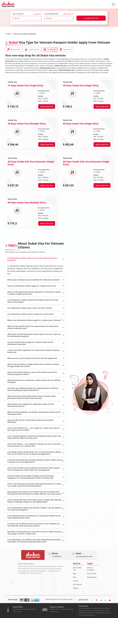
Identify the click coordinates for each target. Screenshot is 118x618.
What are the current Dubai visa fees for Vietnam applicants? (32, 358)
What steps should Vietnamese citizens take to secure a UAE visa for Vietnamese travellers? (33, 335)
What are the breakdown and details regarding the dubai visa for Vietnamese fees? (34, 413)
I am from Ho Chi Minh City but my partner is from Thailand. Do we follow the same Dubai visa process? (33, 524)
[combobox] (27, 18)
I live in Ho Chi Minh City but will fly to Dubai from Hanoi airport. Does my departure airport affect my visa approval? (33, 469)
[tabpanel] (59, 152)
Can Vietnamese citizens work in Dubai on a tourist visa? (30, 314)
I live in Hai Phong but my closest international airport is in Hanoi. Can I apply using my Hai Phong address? (34, 485)
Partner (75, 581)
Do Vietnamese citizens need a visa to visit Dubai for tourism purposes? (32, 259)
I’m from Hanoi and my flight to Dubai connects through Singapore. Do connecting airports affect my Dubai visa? (30, 477)
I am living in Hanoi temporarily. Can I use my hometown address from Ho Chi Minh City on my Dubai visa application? (34, 453)
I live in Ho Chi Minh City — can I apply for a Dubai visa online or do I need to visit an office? (33, 429)
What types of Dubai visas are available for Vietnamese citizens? (33, 280)
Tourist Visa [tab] (49, 49)
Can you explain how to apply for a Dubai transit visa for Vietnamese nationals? (30, 343)
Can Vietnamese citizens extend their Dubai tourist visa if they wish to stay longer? (32, 301)
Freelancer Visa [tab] (32, 49)
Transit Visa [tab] (65, 49)
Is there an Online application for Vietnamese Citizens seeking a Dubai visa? (33, 351)
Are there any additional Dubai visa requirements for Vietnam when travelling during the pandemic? (32, 389)
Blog (74, 573)
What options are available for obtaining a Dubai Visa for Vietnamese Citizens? (30, 405)
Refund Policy (92, 577)
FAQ (74, 577)
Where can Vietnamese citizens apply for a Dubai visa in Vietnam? (34, 320)
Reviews (76, 588)
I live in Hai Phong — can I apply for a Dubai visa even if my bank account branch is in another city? (34, 445)
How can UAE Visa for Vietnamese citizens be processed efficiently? (30, 421)
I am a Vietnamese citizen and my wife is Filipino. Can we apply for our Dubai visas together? (34, 509)
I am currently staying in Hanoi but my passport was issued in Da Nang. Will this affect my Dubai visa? (34, 437)
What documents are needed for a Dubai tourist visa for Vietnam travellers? (34, 381)
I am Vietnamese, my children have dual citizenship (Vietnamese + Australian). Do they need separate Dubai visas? (34, 540)
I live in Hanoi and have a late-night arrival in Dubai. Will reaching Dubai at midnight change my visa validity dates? (34, 501)
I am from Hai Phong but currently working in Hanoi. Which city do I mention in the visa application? (34, 461)
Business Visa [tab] (13, 49)
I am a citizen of (27, 14)
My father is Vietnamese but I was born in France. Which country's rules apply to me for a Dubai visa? (34, 532)
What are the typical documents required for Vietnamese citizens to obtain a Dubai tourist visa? (34, 293)
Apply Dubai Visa (91, 18)
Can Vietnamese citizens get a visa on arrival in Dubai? (29, 308)
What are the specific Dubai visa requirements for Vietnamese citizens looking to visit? (32, 327)
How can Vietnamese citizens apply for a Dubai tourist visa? (31, 286)
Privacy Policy (91, 573)
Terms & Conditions (91, 569)
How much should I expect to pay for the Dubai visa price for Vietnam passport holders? (32, 373)
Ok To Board (77, 584)
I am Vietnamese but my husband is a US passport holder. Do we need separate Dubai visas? (33, 516)
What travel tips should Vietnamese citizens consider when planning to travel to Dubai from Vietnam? (31, 397)
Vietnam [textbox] (17, 18)
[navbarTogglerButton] (113, 4)
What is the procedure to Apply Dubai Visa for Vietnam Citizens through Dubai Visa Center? (33, 365)
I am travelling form (59, 14)
